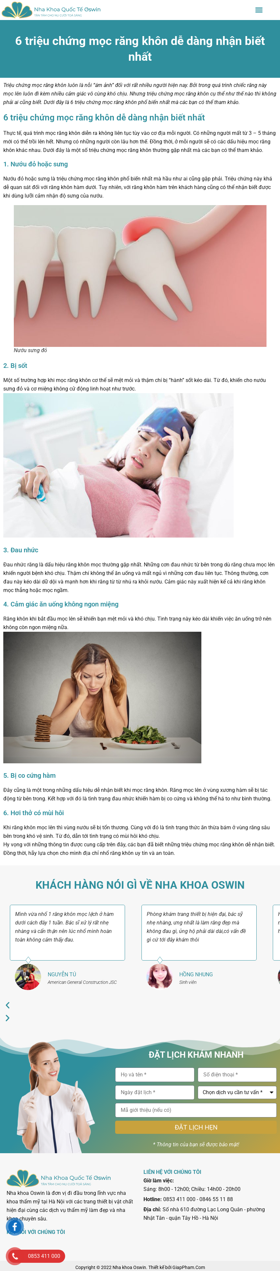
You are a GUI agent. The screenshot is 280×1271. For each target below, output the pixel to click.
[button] (259, 10)
